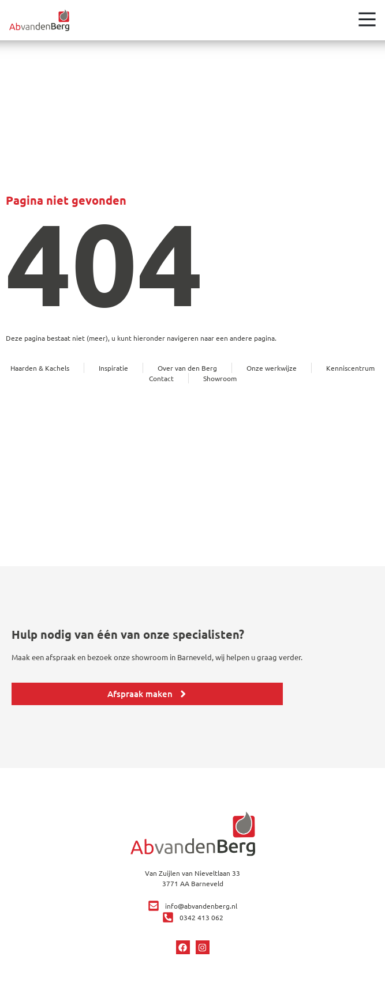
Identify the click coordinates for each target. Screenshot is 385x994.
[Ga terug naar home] (39, 20)
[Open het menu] (367, 19)
